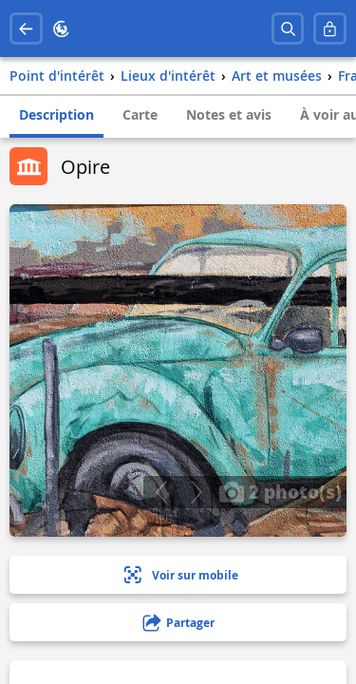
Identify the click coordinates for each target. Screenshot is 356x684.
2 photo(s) (280, 491)
